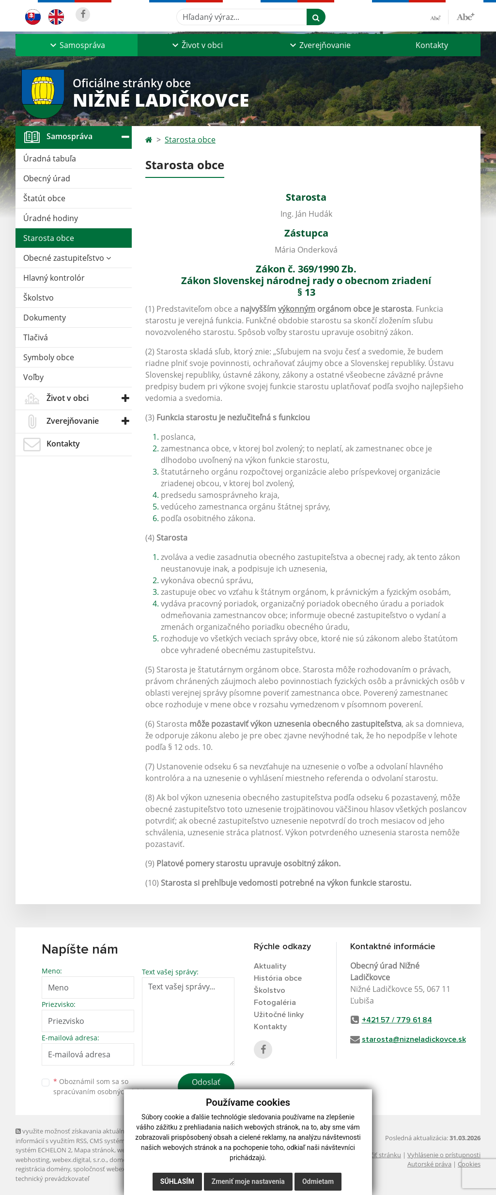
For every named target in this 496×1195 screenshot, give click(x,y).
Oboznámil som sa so (102, 1086)
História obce (278, 978)
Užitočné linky (279, 1015)
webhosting (32, 1159)
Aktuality (270, 966)
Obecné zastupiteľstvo (67, 258)
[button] (77, 45)
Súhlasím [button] (177, 1181)
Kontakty (432, 45)
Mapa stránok (94, 1150)
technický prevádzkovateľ (52, 1178)
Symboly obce (48, 357)
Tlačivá (35, 337)
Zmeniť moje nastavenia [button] (248, 1181)
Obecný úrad (46, 178)
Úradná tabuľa (49, 158)
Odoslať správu (206, 1088)
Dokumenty (44, 317)
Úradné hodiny (50, 218)
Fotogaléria (275, 1002)
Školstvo (38, 297)
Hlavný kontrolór (54, 277)
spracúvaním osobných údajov (102, 1091)
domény (121, 1159)
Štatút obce (44, 198)
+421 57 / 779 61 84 (397, 1020)
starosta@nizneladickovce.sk (414, 1039)
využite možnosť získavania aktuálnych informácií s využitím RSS (75, 1136)
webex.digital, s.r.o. (79, 1159)
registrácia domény (43, 1168)
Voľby (33, 377)
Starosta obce (48, 238)
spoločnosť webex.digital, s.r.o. (117, 1168)
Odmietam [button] (318, 1181)
